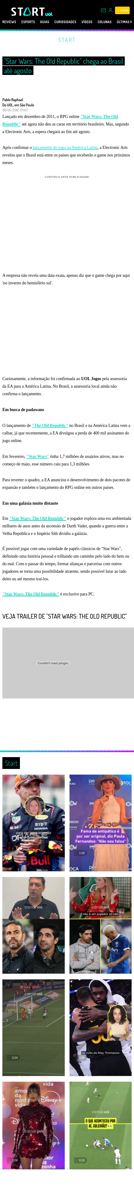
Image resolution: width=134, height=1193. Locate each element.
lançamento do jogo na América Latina (65, 147)
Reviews (9, 22)
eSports (28, 22)
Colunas (105, 22)
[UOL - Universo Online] (49, 14)
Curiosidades (65, 22)
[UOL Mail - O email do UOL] (103, 10)
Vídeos (87, 22)
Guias (44, 22)
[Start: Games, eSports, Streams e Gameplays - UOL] (28, 11)
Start (67, 39)
